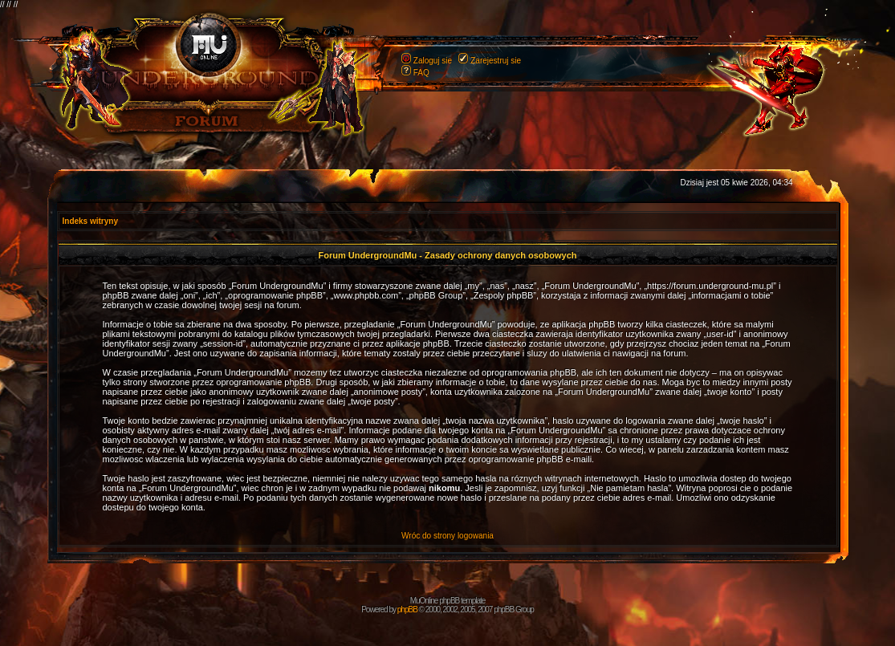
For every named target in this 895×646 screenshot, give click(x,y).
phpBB (407, 609)
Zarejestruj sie (495, 60)
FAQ (421, 72)
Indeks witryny (90, 221)
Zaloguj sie (432, 60)
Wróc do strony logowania (447, 535)
